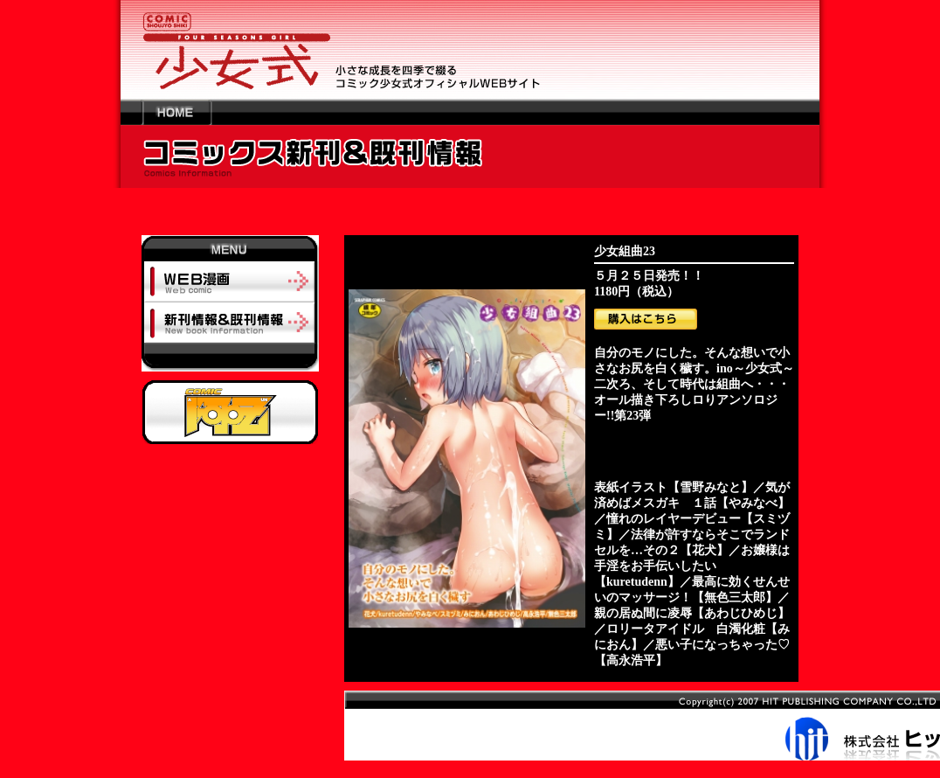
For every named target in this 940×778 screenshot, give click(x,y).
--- (131, 112)
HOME (176, 112)
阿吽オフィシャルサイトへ (230, 412)
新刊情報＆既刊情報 (230, 322)
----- (230, 361)
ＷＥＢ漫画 (230, 281)
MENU (230, 248)
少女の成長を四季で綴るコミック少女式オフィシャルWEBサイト (470, 49)
